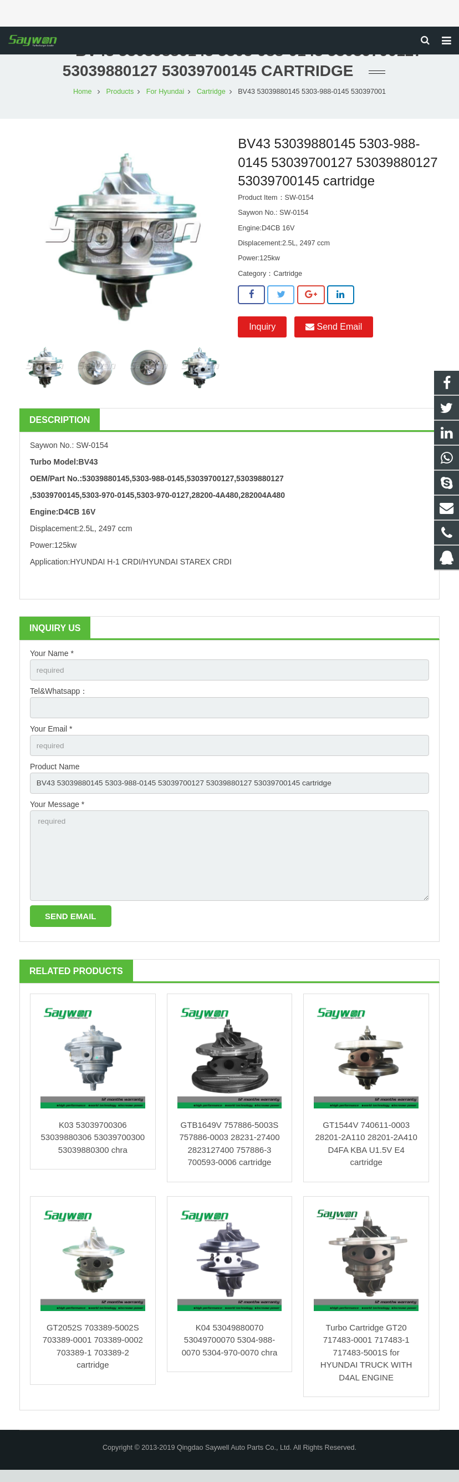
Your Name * (52, 659)
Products (120, 98)
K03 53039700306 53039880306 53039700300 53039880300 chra (92, 1149)
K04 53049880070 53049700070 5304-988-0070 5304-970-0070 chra (230, 1351)
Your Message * (57, 813)
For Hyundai (165, 98)
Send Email (333, 332)
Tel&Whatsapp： (59, 697)
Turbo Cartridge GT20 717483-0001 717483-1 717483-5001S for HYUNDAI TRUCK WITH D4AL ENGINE (366, 1364)
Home (82, 98)
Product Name (54, 774)
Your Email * (51, 736)
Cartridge (211, 98)
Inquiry (262, 332)
